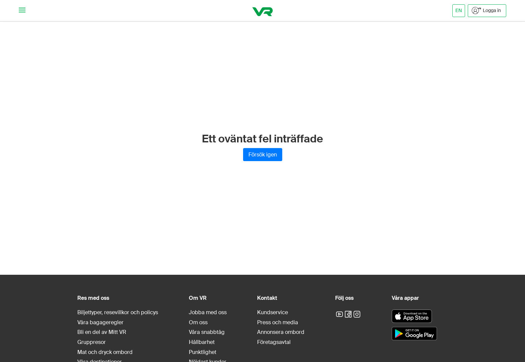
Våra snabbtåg (207, 332)
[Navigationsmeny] (22, 10)
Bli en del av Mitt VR (101, 332)
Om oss (198, 322)
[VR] (262, 10)
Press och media (277, 322)
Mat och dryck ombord (105, 352)
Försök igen (262, 154)
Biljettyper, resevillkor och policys (117, 312)
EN (458, 10)
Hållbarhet (202, 342)
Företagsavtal (274, 342)
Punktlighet (202, 352)
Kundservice (272, 312)
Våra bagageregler (100, 322)
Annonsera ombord (280, 332)
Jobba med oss (208, 312)
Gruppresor (91, 342)
